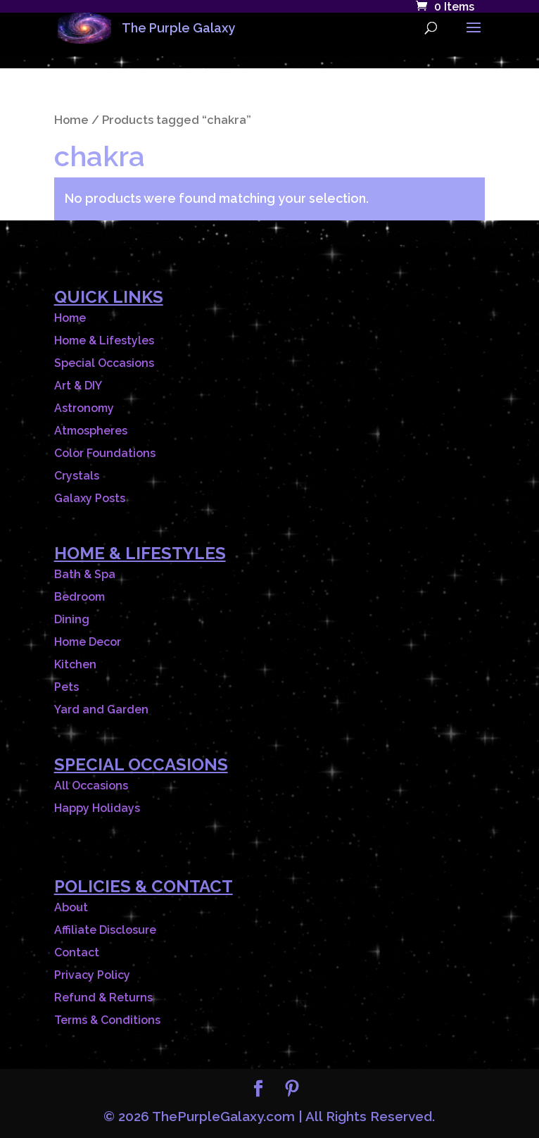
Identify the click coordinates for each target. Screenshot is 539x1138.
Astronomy (84, 408)
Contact (76, 952)
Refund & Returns (103, 997)
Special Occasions (104, 363)
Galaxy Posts (89, 498)
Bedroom (79, 597)
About (71, 907)
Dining (71, 619)
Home (71, 120)
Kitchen (75, 664)
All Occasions (91, 785)
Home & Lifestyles (104, 340)
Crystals (76, 475)
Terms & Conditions (107, 1020)
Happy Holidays (97, 808)
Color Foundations (105, 453)
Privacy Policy (92, 975)
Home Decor (87, 642)
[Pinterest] (292, 1090)
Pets (66, 687)
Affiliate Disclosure (105, 930)
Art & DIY (78, 385)
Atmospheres (90, 430)
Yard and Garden (101, 709)
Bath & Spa (84, 574)
